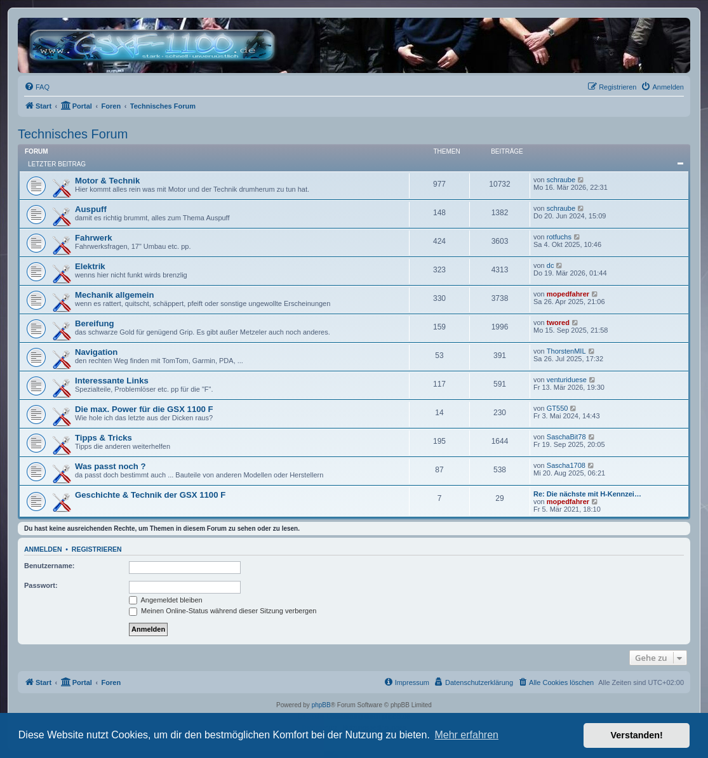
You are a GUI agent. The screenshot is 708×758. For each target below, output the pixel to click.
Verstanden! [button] (637, 735)
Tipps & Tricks (103, 437)
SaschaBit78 (566, 437)
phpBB (321, 704)
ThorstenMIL (566, 351)
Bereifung (94, 323)
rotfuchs (559, 237)
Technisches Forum (73, 134)
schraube (561, 179)
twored (558, 322)
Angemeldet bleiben (166, 600)
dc (550, 265)
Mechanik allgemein (114, 295)
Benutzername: (49, 565)
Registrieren (97, 549)
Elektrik (90, 266)
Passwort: (41, 585)
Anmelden (43, 549)
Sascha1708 (566, 465)
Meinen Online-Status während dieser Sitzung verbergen (222, 611)
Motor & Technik (107, 180)
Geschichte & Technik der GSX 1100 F (150, 495)
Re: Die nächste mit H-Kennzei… (587, 494)
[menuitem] (37, 87)
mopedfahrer (568, 294)
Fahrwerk (93, 238)
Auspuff (91, 209)
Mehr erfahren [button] (466, 734)
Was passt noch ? (110, 466)
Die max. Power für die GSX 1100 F (144, 409)
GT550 (557, 408)
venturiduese (567, 379)
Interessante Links (112, 380)
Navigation (96, 352)
